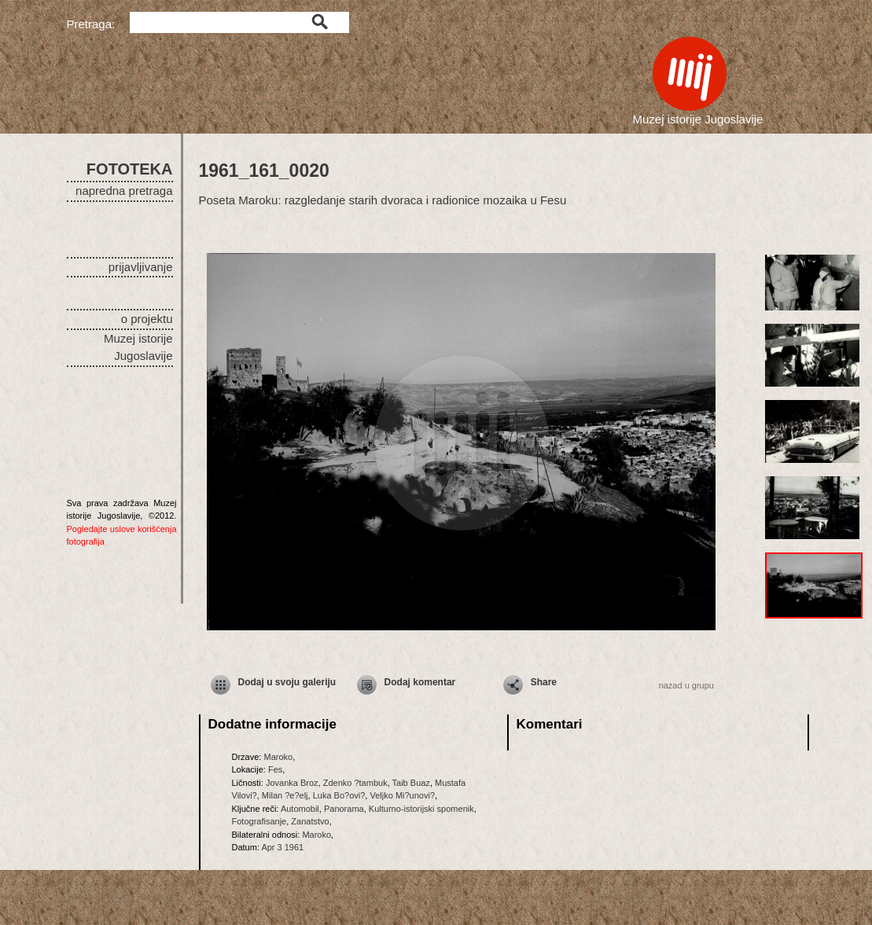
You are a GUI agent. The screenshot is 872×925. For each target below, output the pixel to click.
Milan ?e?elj (285, 795)
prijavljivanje (141, 266)
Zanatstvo (310, 821)
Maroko (278, 757)
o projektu (147, 318)
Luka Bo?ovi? (339, 795)
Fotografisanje (259, 821)
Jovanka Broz (292, 782)
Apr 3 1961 (282, 847)
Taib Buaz (411, 782)
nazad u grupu (686, 685)
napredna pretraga (123, 190)
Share (544, 682)
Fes (275, 769)
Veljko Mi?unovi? (402, 795)
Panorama (344, 808)
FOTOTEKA (129, 169)
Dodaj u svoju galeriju (287, 682)
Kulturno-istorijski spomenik (421, 808)
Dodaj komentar (420, 682)
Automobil (300, 808)
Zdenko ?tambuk (355, 782)
